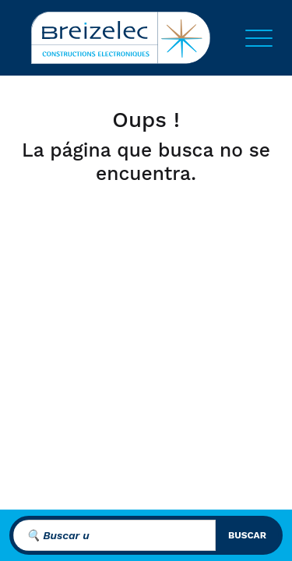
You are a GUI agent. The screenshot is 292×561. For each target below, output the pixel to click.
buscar (247, 535)
